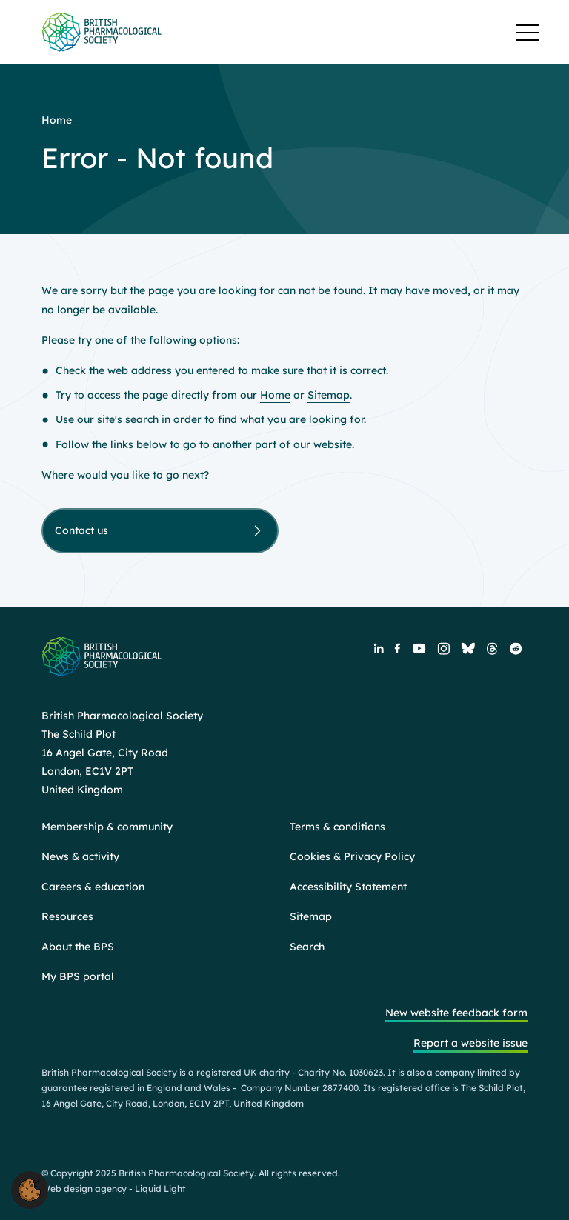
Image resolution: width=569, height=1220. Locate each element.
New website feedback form (456, 1012)
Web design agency (85, 1188)
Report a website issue (470, 1043)
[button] (30, 1189)
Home (275, 394)
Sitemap (328, 394)
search (142, 419)
